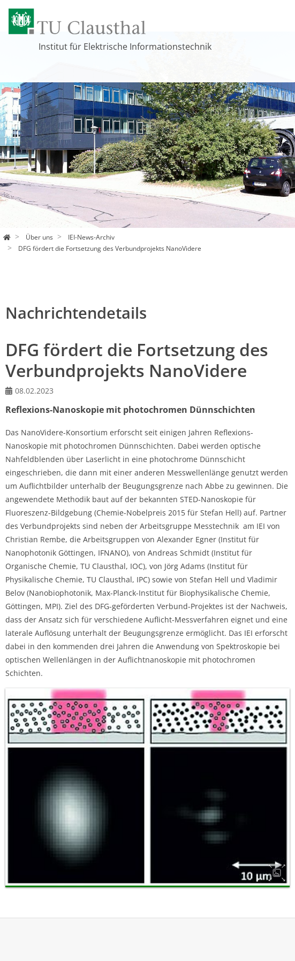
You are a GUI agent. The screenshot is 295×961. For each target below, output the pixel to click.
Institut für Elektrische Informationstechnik (125, 46)
